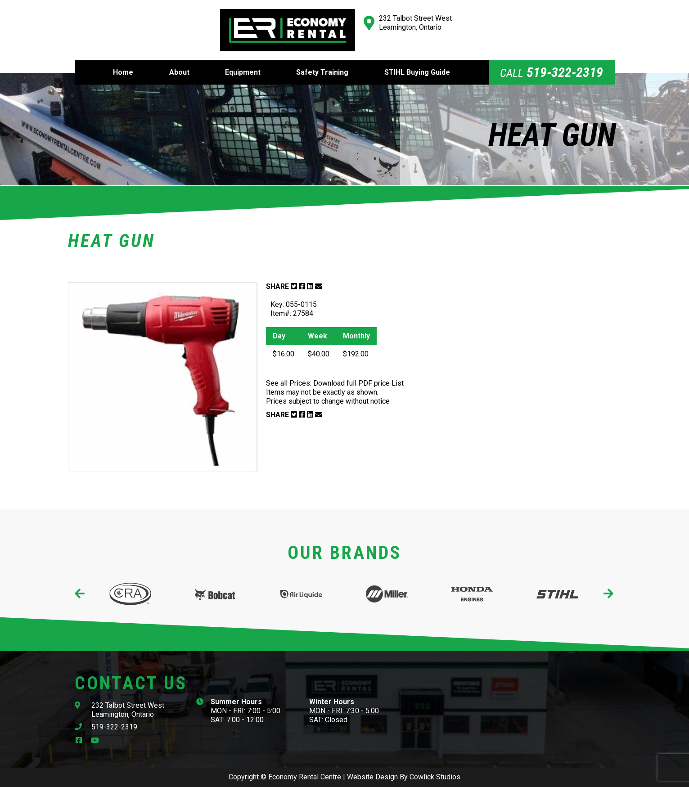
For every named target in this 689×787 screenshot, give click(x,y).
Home (123, 72)
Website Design (372, 777)
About (179, 72)
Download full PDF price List (358, 383)
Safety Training (322, 72)
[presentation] (80, 594)
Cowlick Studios (435, 777)
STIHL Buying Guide (417, 72)
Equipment (243, 72)
